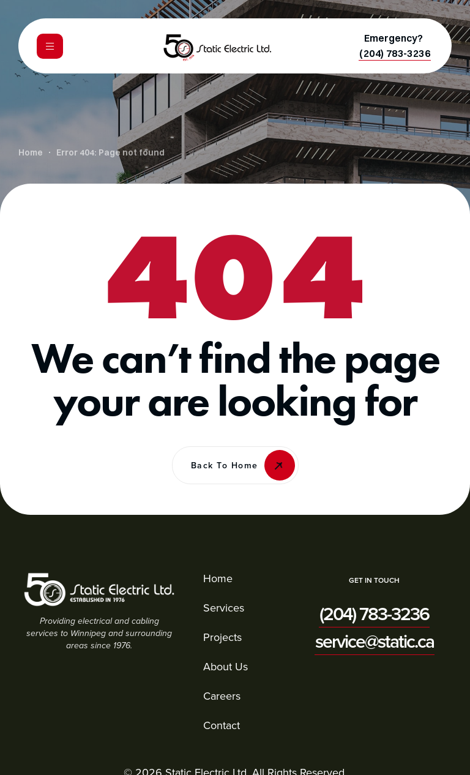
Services (223, 607)
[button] (394, 53)
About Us (225, 666)
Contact (221, 725)
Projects (222, 637)
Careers (222, 695)
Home (218, 578)
